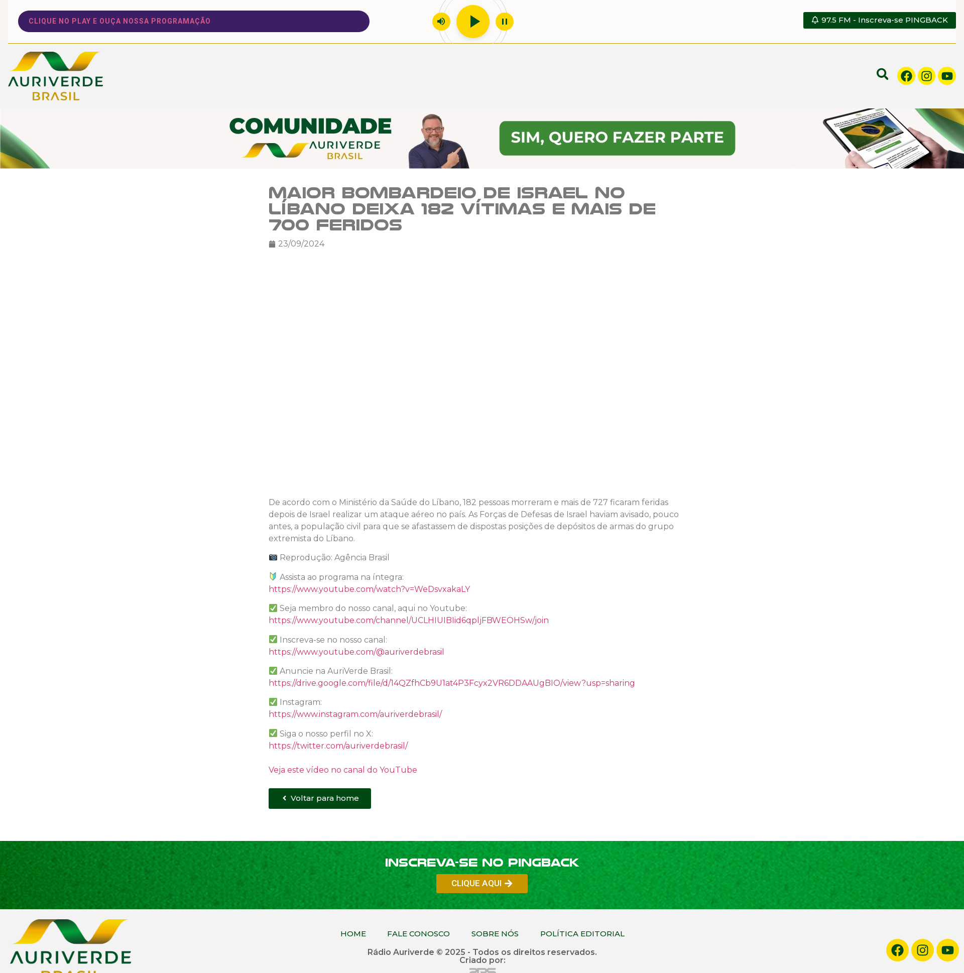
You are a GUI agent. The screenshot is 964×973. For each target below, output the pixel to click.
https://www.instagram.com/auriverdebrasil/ (355, 716)
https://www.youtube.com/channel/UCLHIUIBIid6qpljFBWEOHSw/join (409, 622)
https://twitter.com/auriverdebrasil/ (338, 748)
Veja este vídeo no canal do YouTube (343, 772)
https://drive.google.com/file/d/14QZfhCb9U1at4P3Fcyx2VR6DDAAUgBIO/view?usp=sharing (452, 685)
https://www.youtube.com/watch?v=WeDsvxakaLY (369, 591)
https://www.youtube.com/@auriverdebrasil (356, 654)
